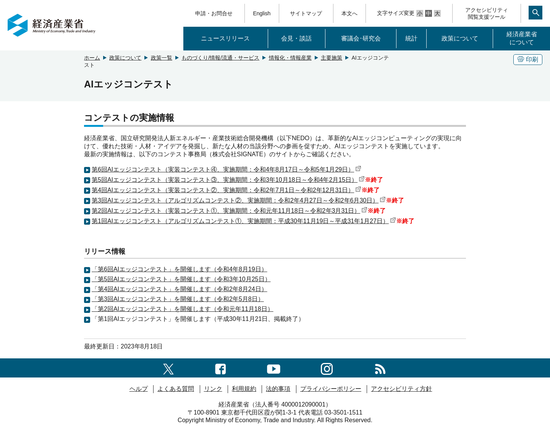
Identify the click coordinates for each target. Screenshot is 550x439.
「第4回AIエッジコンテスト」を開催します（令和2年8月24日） (179, 289)
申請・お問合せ (214, 13)
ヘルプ (138, 389)
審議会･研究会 (361, 38)
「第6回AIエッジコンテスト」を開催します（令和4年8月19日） (179, 269)
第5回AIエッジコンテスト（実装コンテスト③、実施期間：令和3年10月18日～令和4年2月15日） (228, 180)
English (261, 13)
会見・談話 (296, 38)
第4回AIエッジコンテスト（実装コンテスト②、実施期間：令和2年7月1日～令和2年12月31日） (226, 190)
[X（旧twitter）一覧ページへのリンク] (168, 367)
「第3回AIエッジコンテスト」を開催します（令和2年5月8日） (178, 299)
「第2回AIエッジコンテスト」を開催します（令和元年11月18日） (182, 309)
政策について (460, 38)
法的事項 (278, 389)
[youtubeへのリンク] (273, 367)
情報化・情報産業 (290, 58)
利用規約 (244, 389)
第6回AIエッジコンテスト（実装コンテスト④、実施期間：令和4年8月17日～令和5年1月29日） (226, 169)
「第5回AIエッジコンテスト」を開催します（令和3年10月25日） (181, 279)
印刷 (528, 59)
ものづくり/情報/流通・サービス (220, 58)
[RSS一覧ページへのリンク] (380, 367)
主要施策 (331, 58)
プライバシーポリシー (330, 389)
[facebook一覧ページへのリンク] (220, 367)
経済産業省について (521, 38)
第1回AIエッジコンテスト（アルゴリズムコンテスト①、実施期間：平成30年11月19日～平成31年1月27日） (244, 221)
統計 (411, 38)
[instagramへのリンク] (326, 367)
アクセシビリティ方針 (401, 389)
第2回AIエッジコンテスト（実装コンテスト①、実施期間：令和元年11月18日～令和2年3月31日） (229, 210)
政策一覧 (161, 58)
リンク (213, 389)
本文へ (349, 13)
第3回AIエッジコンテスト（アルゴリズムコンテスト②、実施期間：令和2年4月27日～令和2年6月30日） (239, 200)
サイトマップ (306, 13)
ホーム (92, 58)
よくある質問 (175, 389)
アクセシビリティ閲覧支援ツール (486, 13)
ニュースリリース (225, 38)
